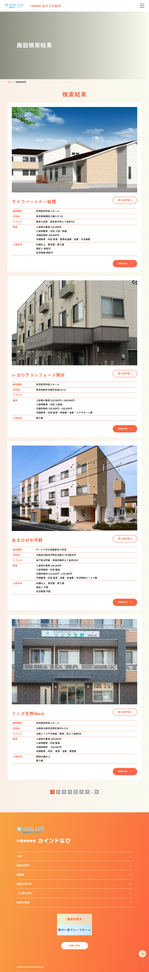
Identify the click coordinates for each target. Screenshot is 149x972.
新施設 (20, 874)
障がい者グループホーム (74, 930)
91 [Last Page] (96, 792)
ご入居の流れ (24, 893)
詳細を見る (123, 263)
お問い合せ (74, 945)
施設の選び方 (24, 884)
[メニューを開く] (142, 6)
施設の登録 (23, 902)
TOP (19, 856)
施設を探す (23, 865)
